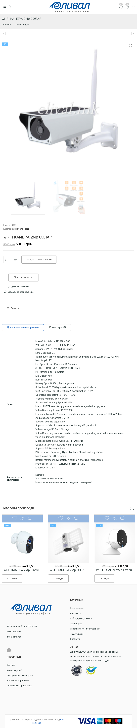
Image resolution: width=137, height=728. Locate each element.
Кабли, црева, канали (81, 618)
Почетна (6, 24)
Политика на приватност (19, 685)
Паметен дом (22, 24)
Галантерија (76, 623)
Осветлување (77, 608)
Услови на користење (18, 680)
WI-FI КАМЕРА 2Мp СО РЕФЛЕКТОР (74, 573)
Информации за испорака (20, 675)
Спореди (15, 308)
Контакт (11, 665)
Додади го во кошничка (39, 260)
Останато (75, 639)
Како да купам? (14, 670)
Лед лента (75, 613)
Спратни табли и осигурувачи (85, 628)
